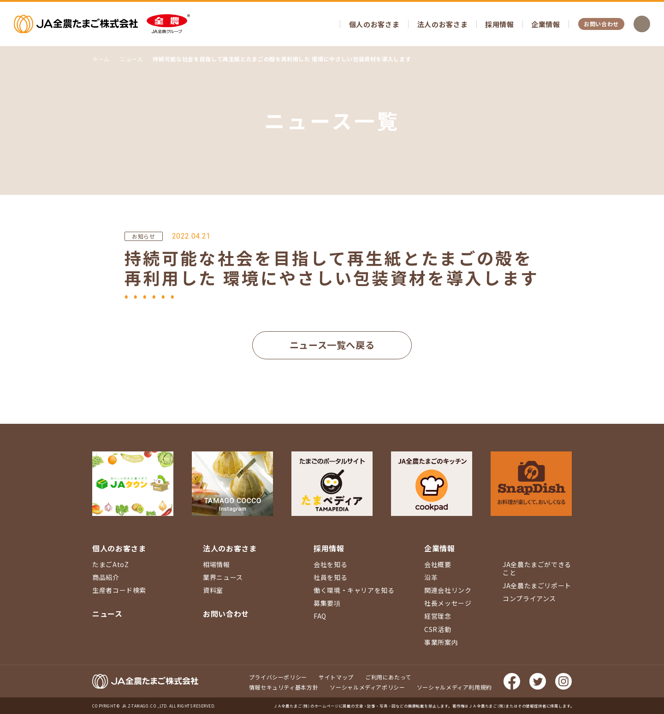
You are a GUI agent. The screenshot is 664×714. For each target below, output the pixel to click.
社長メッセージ (447, 603)
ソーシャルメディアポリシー (367, 687)
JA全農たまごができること (537, 568)
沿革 (431, 577)
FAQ (320, 615)
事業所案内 (441, 642)
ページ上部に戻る (643, 469)
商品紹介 (105, 577)
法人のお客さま (442, 24)
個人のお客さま (374, 24)
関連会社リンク (447, 590)
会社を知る (330, 564)
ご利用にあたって (388, 677)
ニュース (107, 613)
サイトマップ (336, 677)
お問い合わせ (601, 24)
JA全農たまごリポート (537, 585)
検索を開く (642, 24)
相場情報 (216, 564)
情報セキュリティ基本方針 (284, 687)
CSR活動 (437, 629)
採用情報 (499, 24)
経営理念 (437, 615)
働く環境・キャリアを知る (354, 590)
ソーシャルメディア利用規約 (454, 687)
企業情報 (545, 24)
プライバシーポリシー (278, 677)
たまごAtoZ (110, 564)
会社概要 (437, 564)
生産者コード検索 (119, 590)
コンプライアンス (529, 598)
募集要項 (327, 603)
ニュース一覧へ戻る (332, 344)
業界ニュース (223, 577)
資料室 (213, 590)
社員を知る (330, 577)
